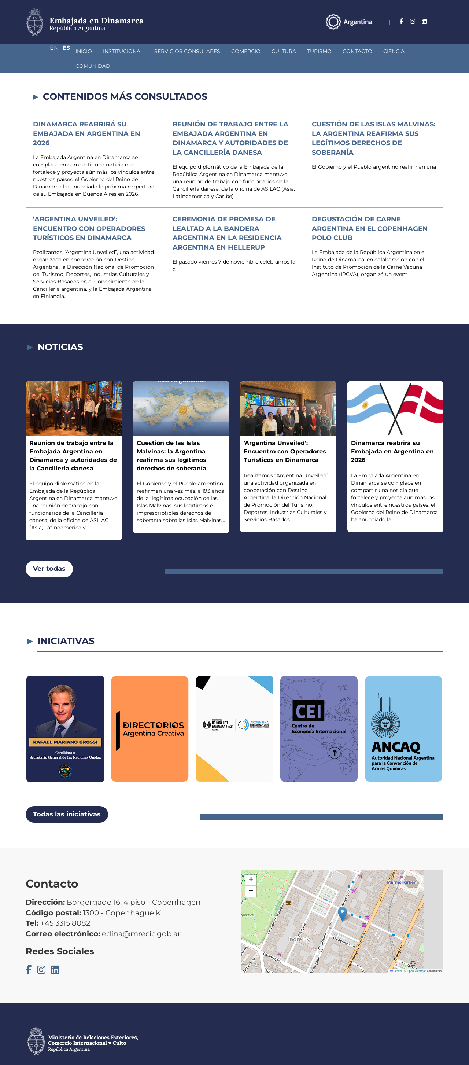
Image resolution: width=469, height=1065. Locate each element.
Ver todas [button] (49, 554)
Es (439, 21)
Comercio (207, 51)
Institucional (84, 51)
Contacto (318, 51)
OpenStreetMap (416, 956)
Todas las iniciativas (67, 800)
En (424, 21)
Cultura (245, 51)
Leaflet (396, 956)
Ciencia (355, 51)
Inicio (45, 51)
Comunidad (394, 51)
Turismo (280, 51)
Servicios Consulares (148, 51)
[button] (342, 899)
